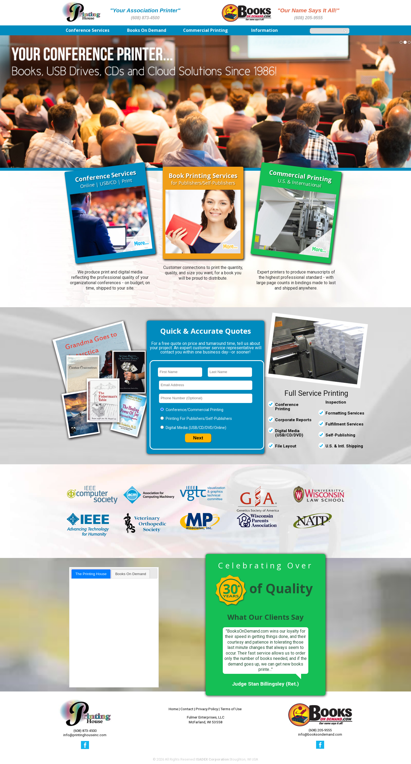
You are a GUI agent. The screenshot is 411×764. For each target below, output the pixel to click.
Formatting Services (344, 413)
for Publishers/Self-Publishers (203, 179)
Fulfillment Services (344, 424)
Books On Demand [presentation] (130, 574)
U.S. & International (301, 178)
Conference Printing (286, 406)
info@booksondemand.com (320, 734)
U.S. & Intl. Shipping (344, 446)
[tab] (91, 573)
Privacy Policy (207, 709)
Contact (186, 709)
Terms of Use (231, 709)
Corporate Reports (293, 419)
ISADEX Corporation (212, 759)
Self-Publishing (340, 435)
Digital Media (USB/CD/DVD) (289, 433)
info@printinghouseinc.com (84, 735)
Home (173, 709)
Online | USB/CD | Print (105, 178)
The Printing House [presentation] (90, 574)
